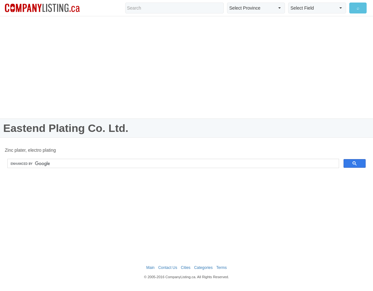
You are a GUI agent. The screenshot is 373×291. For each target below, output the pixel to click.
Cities (186, 267)
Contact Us (167, 267)
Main (150, 267)
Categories (203, 267)
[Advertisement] (186, 67)
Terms (221, 267)
